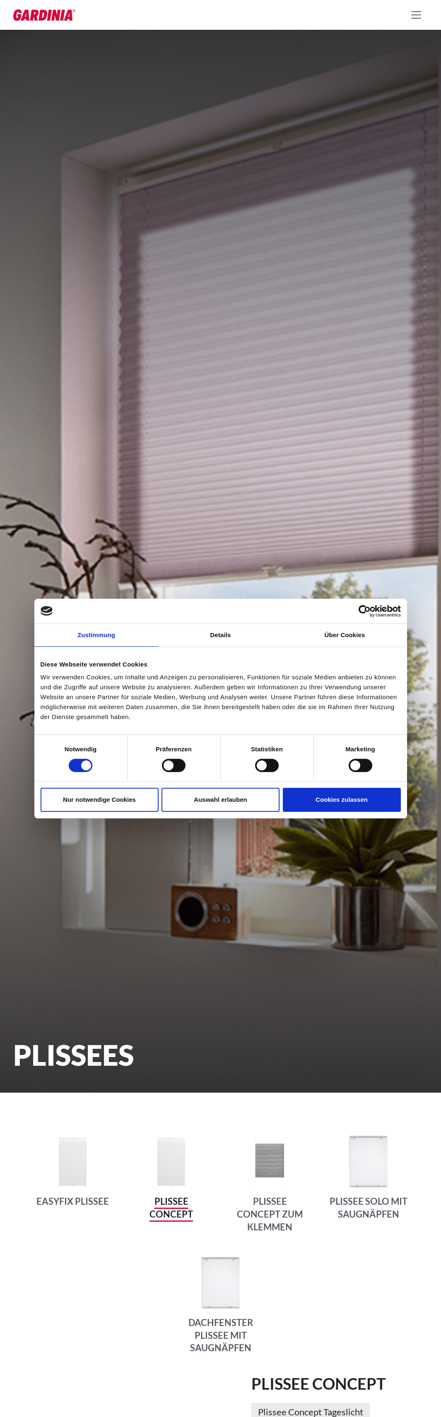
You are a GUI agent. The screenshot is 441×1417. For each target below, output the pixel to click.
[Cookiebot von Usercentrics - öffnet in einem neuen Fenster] (364, 611)
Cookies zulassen (342, 799)
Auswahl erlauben (220, 799)
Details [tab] (220, 634)
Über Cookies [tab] (345, 634)
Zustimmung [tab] (96, 634)
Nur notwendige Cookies (99, 799)
